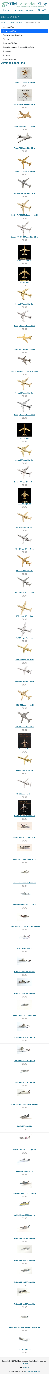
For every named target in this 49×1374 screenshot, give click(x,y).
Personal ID (20, 22)
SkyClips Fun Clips (9, 59)
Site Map (24, 1363)
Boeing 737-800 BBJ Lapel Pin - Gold (24, 215)
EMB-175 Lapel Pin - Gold (25, 705)
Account (30, 10)
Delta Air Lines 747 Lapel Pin (24, 972)
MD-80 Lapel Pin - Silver (24, 794)
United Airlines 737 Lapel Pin (24, 1239)
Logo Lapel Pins (8, 27)
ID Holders (6, 55)
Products (11, 22)
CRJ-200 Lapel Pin (24, 504)
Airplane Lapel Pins (9, 31)
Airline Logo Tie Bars (10, 43)
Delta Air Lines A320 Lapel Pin (24, 1037)
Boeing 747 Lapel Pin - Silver (24, 326)
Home (3, 22)
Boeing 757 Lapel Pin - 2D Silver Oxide (24, 371)
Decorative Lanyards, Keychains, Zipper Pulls (18, 47)
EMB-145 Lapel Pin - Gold (25, 660)
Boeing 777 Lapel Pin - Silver (24, 482)
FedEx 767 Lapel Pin (24, 1126)
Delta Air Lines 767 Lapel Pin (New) (24, 1015)
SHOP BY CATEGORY (10, 17)
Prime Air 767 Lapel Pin (24, 1171)
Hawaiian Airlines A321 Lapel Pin (24, 1150)
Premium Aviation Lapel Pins (13, 35)
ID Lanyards (7, 51)
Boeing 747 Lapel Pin (24, 282)
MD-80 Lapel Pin (24, 749)
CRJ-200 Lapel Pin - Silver (24, 549)
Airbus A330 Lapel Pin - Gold (24, 171)
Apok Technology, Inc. (32, 1371)
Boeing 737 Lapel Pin (24, 260)
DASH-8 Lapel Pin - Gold (24, 616)
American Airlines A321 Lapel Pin (24, 905)
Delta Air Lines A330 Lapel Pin (24, 1061)
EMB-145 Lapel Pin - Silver (24, 681)
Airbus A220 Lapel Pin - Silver (24, 104)
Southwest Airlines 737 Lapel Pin (24, 1193)
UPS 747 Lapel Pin (24, 1349)
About (6, 10)
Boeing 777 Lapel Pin (24, 438)
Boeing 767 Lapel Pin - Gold (24, 393)
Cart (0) (42, 10)
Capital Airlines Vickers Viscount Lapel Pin (24, 926)
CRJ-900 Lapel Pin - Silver (24, 593)
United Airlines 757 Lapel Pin (24, 1260)
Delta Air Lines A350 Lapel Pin (24, 1083)
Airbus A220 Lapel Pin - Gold (24, 82)
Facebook (25, 1367)
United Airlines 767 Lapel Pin (24, 1282)
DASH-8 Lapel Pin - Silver (24, 638)
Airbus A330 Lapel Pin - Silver (24, 193)
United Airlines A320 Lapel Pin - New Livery (24, 1327)
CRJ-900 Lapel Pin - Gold (24, 571)
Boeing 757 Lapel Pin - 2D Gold (24, 349)
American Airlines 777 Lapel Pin (24, 859)
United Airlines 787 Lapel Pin (24, 1304)
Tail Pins (6, 39)
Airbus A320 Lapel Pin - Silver (24, 148)
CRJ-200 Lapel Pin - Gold (24, 527)
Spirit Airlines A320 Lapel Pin (24, 1215)
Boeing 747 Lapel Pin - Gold (24, 304)
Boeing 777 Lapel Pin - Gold (24, 460)
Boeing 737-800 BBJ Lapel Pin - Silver (24, 237)
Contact (19, 10)
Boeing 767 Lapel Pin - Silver (24, 415)
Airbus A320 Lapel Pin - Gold (24, 126)
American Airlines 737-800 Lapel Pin (24, 838)
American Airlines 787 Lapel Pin (24, 883)
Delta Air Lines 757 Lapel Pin (24, 994)
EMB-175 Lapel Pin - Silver (24, 727)
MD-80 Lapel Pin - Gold (24, 770)
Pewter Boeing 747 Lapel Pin (24, 816)
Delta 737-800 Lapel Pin (24, 948)
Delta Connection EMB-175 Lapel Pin (24, 1104)
